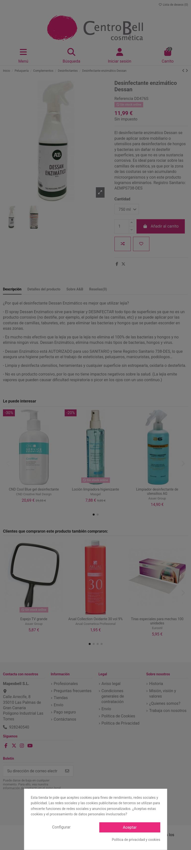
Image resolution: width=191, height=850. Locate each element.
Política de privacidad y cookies (136, 840)
